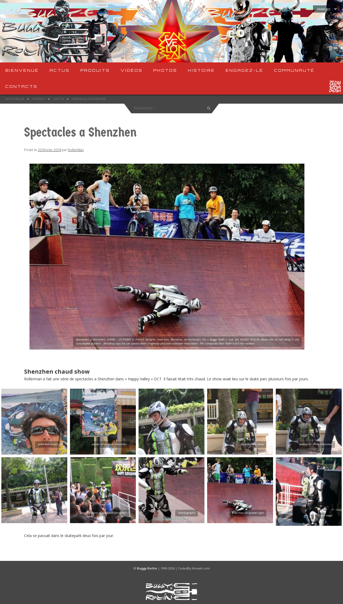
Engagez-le (244, 70)
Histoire (201, 70)
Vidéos (132, 70)
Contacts (21, 86)
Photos (165, 70)
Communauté (294, 70)
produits (95, 70)
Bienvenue (22, 70)
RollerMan (76, 150)
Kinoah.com (201, 568)
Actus (60, 70)
